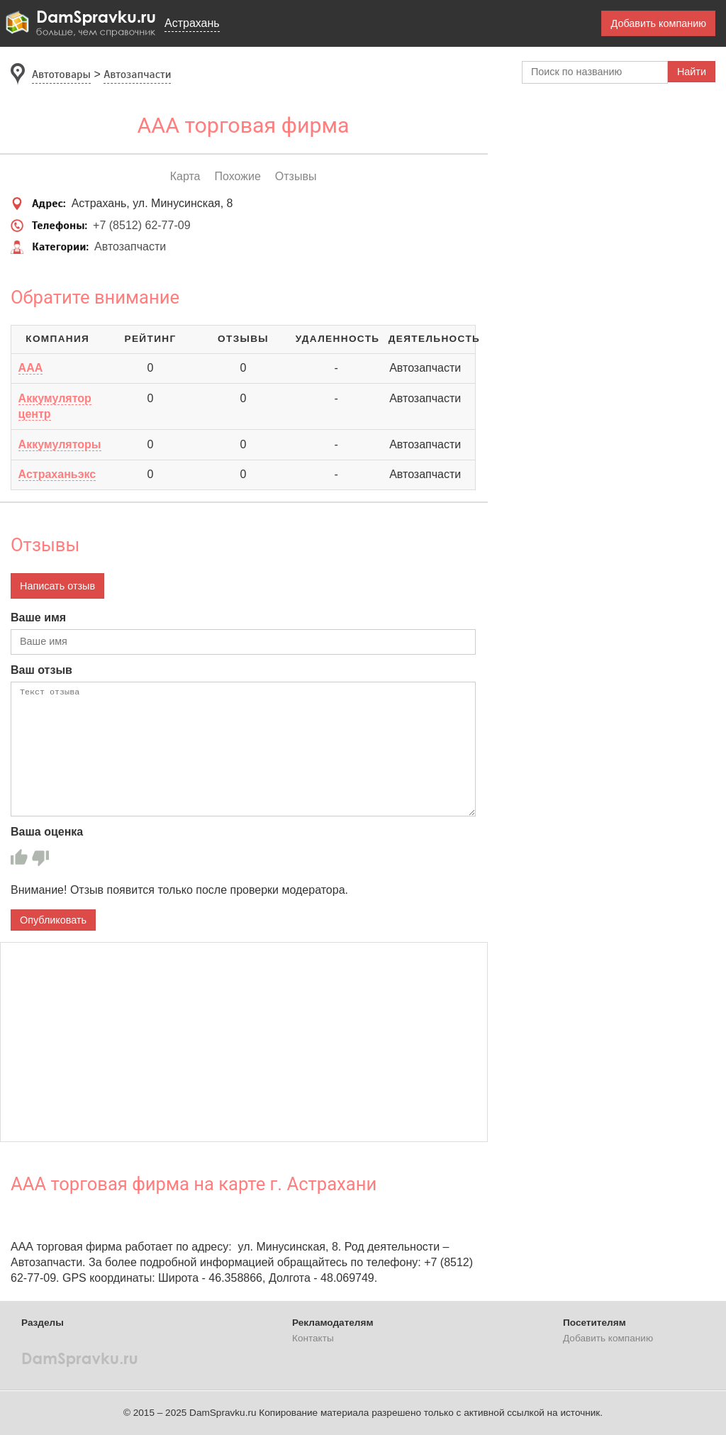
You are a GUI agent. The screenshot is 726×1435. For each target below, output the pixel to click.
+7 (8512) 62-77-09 (141, 225)
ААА (30, 368)
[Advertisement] (244, 1042)
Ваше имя (38, 617)
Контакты (313, 1338)
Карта (185, 176)
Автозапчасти (130, 246)
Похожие (237, 176)
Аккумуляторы (59, 444)
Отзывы (296, 176)
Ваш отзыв (41, 670)
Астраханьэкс (57, 474)
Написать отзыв (57, 586)
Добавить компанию (658, 23)
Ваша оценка (47, 832)
